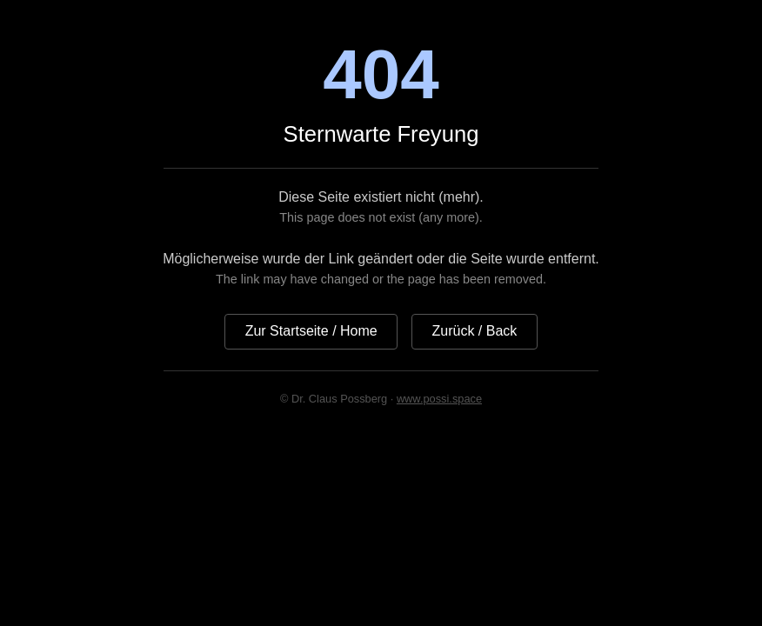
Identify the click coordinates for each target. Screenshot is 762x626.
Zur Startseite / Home (311, 330)
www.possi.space (439, 398)
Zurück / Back (475, 330)
